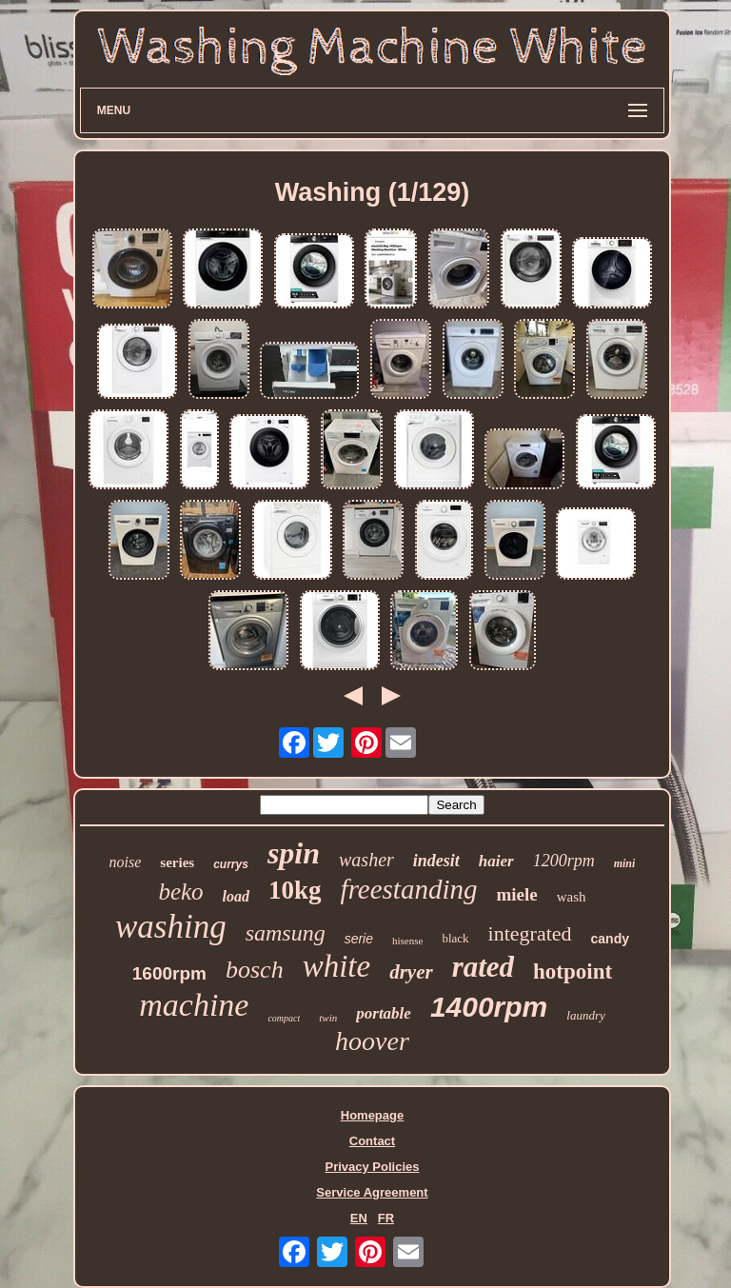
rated (483, 966)
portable (383, 1013)
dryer (411, 972)
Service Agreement (371, 1192)
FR (386, 1218)
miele (517, 894)
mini (625, 863)
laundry (585, 1015)
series (177, 862)
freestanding (409, 889)
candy (610, 938)
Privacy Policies (372, 1166)
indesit (436, 860)
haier (496, 861)
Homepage (372, 1115)
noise (125, 862)
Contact (372, 1141)
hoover (372, 1041)
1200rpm (564, 860)
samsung (286, 933)
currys (230, 864)
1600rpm (169, 973)
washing (171, 926)
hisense (407, 940)
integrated (530, 933)
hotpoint (572, 971)
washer (366, 859)
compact (283, 1018)
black (455, 938)
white (337, 966)
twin (328, 1017)
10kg (295, 890)
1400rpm (488, 1006)
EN (358, 1218)
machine (193, 1004)
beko (180, 891)
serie (359, 938)
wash (571, 896)
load (236, 896)
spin (293, 853)
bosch (255, 969)
